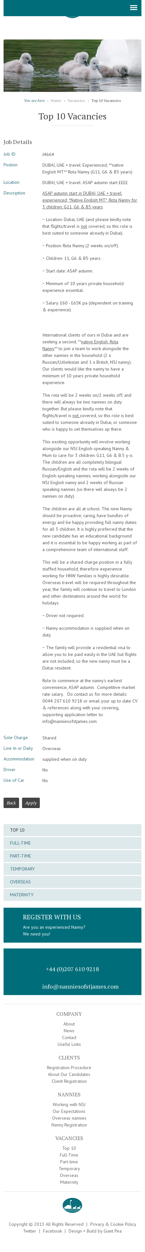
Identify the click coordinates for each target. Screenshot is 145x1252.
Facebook (52, 1231)
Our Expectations (69, 1111)
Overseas (20, 882)
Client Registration (69, 1081)
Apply (31, 803)
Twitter (29, 1231)
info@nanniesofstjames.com (80, 986)
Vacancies (76, 100)
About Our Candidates (69, 1074)
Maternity (21, 895)
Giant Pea (113, 1231)
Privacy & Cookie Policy (113, 1224)
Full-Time (20, 843)
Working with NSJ (69, 1104)
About (69, 1024)
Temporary (22, 869)
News (69, 1031)
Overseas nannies (69, 1118)
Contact (69, 1037)
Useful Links (69, 1044)
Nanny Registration (69, 1125)
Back (11, 803)
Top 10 (17, 830)
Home (56, 100)
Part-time (20, 856)
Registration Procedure (69, 1067)
